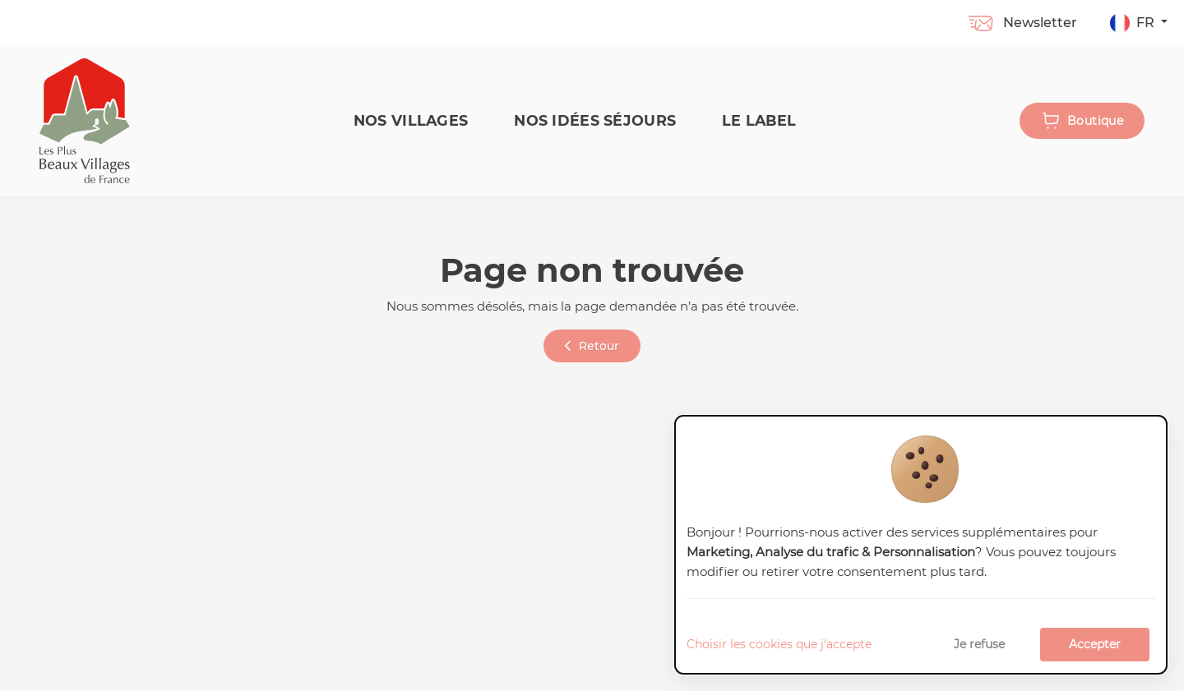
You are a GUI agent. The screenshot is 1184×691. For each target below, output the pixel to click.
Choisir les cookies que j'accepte (779, 644)
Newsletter (1021, 22)
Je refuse (979, 644)
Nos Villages (411, 120)
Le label (759, 120)
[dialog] (921, 545)
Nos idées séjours (595, 120)
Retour (592, 346)
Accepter (1095, 644)
